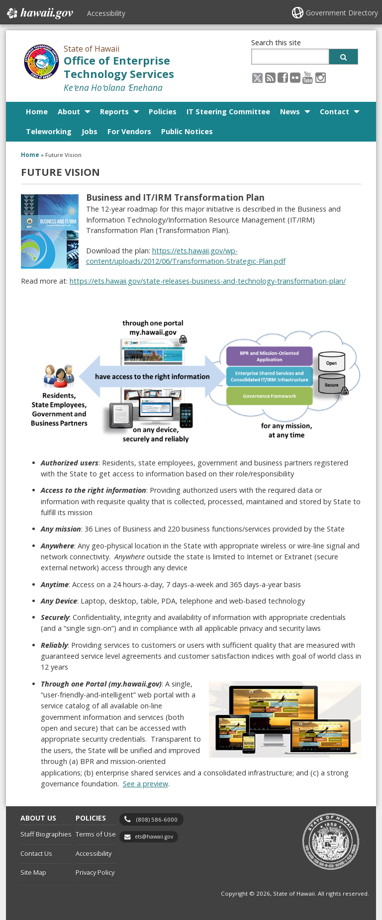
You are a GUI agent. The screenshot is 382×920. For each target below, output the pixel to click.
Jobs (89, 131)
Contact (334, 111)
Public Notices (187, 131)
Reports (114, 111)
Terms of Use (96, 834)
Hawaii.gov (39, 13)
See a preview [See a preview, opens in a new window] (145, 783)
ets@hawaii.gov (154, 836)
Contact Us (36, 853)
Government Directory (342, 12)
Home (37, 111)
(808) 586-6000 (157, 819)
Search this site (276, 42)
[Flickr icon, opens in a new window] (295, 77)
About (69, 111)
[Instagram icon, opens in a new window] (320, 77)
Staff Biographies (46, 834)
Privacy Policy (95, 872)
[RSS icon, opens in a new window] (270, 77)
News (290, 111)
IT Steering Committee (228, 111)
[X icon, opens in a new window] (257, 77)
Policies (163, 111)
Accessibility (106, 13)
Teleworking (49, 131)
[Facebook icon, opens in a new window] (283, 77)
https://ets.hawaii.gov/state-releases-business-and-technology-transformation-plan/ (208, 281)
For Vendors (129, 131)
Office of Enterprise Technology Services (119, 67)
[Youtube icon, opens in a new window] (307, 77)
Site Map (33, 872)
